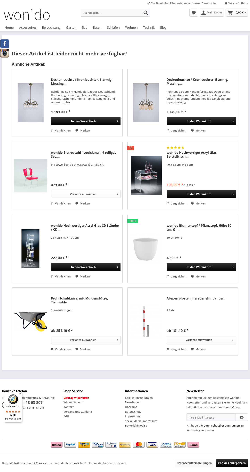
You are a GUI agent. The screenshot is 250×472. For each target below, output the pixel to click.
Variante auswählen (94, 193)
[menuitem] (115, 13)
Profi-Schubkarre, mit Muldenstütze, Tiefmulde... (79, 300)
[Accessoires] (27, 27)
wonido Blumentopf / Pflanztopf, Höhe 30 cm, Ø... (199, 227)
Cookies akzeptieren (232, 463)
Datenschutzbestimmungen (222, 425)
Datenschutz (133, 411)
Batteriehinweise (136, 425)
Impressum (132, 416)
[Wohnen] (131, 27)
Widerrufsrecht (73, 402)
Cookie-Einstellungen (139, 398)
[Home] (9, 27)
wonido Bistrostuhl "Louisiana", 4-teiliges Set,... (83, 154)
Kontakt (68, 407)
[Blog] (163, 27)
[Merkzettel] (193, 13)
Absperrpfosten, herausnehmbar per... (197, 298)
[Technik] (148, 27)
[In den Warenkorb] (86, 121)
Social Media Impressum (141, 421)
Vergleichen (61, 130)
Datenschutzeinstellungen (194, 463)
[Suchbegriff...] (115, 13)
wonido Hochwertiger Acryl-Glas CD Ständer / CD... (85, 227)
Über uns (131, 407)
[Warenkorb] (237, 13)
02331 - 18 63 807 (27, 402)
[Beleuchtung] (51, 27)
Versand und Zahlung (77, 411)
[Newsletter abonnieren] (242, 417)
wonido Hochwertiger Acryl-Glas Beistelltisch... (192, 154)
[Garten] (71, 27)
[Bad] (84, 27)
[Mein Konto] (212, 13)
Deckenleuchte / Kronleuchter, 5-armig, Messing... (81, 81)
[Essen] (97, 27)
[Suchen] (146, 13)
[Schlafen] (113, 27)
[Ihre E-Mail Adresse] (211, 417)
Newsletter (132, 402)
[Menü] (19, 394)
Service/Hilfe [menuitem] (235, 3)
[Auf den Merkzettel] (82, 130)
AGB (66, 416)
